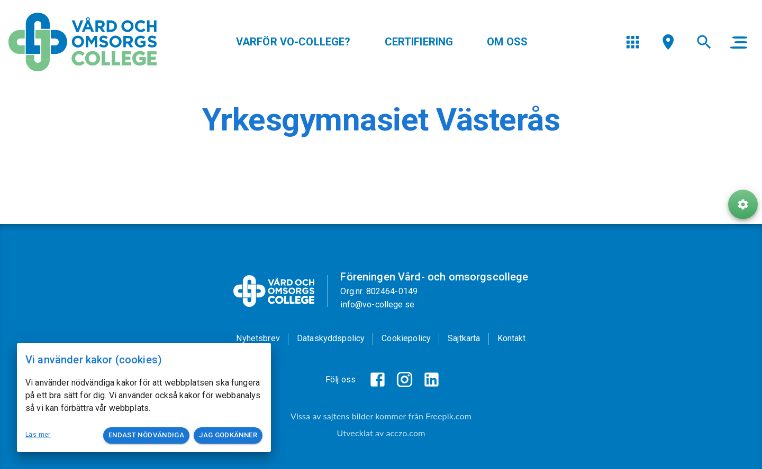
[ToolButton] (743, 205)
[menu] (632, 42)
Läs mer (38, 434)
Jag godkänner (228, 435)
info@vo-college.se (377, 304)
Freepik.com (448, 416)
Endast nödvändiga (146, 435)
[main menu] (739, 42)
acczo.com (405, 433)
